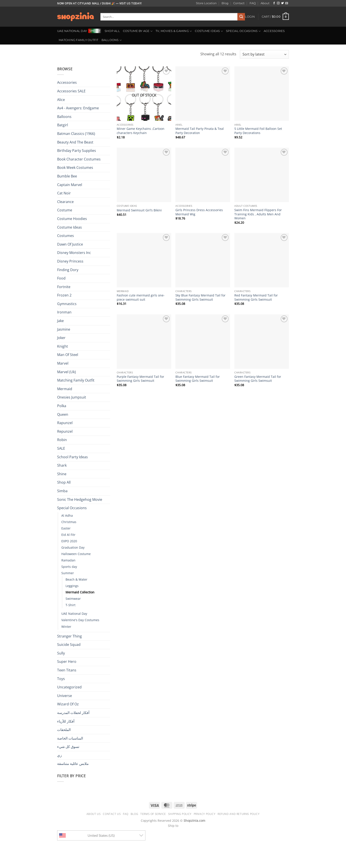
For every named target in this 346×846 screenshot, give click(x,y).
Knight (62, 346)
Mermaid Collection (80, 592)
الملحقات (64, 729)
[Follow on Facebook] (274, 3)
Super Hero (66, 661)
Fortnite (63, 286)
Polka (61, 405)
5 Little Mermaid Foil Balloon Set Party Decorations (258, 131)
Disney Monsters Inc (74, 252)
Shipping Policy (180, 814)
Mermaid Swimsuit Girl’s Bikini (139, 210)
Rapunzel (65, 422)
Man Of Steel (67, 354)
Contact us (112, 814)
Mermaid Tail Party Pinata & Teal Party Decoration (199, 131)
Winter (66, 626)
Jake (60, 320)
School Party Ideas (72, 457)
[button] (250, 16)
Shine (61, 473)
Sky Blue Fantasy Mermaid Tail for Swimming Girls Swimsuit (200, 297)
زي (59, 755)
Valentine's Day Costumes (80, 620)
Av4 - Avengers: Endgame (78, 108)
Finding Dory (67, 269)
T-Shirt (70, 605)
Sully (61, 653)
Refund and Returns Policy (239, 814)
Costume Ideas (209, 31)
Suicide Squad (69, 644)
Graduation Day (73, 547)
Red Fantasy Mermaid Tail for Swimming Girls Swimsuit (256, 297)
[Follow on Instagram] (278, 3)
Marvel (62, 363)
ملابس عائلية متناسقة (73, 763)
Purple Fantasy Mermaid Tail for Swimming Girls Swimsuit (140, 379)
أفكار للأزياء (65, 721)
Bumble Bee (67, 176)
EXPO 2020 (69, 541)
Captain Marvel (69, 184)
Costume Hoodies (72, 218)
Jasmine (63, 329)
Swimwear (73, 598)
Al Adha (67, 515)
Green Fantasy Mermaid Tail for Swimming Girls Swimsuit (257, 379)
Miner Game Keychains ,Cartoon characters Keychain (140, 131)
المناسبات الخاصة (70, 738)
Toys (61, 678)
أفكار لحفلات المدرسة (73, 712)
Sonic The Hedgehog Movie (79, 499)
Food (61, 278)
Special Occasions (243, 31)
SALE (61, 448)
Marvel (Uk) (66, 371)
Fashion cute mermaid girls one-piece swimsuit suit (141, 297)
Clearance (65, 201)
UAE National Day (72, 31)
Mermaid (64, 388)
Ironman (64, 312)
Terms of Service (153, 814)
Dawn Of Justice (70, 244)
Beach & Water (76, 579)
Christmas (68, 522)
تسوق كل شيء (68, 746)
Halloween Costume (76, 554)
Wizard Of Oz (68, 704)
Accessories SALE (71, 91)
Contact (238, 3)
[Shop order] (264, 54)
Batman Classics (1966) (76, 133)
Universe (64, 695)
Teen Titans (66, 670)
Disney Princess (70, 261)
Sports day (69, 567)
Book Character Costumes (79, 159)
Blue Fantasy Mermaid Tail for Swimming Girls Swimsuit (197, 379)
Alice (61, 99)
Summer (67, 573)
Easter (66, 528)
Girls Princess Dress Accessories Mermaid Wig (199, 212)
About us (93, 814)
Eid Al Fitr (68, 535)
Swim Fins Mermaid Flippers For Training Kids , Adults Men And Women (258, 214)
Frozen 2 (64, 295)
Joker (61, 337)
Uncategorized (69, 687)
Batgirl (62, 125)
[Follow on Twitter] (282, 3)
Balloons (112, 40)
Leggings (72, 586)
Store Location (206, 3)
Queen (62, 414)
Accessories (274, 31)
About (265, 3)
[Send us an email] (286, 3)
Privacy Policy (205, 814)
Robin (62, 439)
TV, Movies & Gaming (174, 31)
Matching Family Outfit (78, 40)
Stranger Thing (69, 636)
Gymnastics (67, 303)
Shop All (112, 31)
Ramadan (68, 560)
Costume (64, 210)
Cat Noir (64, 193)
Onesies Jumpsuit (71, 397)
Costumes (65, 235)
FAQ (253, 3)
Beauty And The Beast (75, 142)
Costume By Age (137, 31)
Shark (62, 465)
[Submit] (241, 16)
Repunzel (65, 431)
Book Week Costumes (75, 167)
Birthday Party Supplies (76, 150)
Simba (62, 490)
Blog (225, 3)
